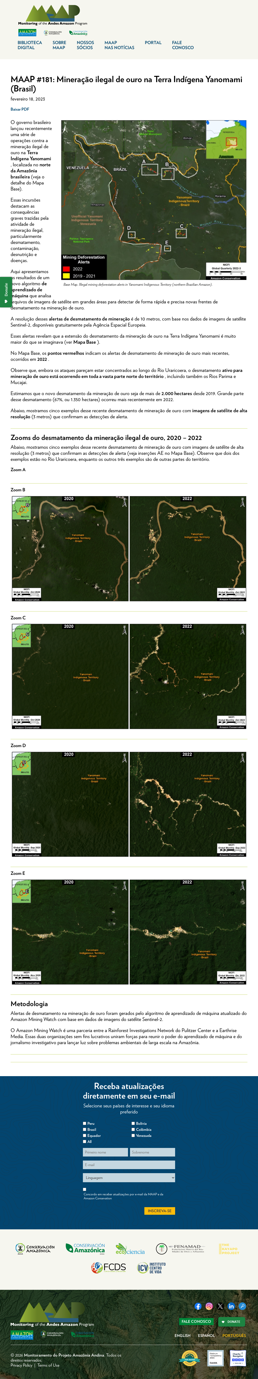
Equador (94, 1135)
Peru (90, 1123)
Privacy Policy (21, 1365)
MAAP (119, 45)
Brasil (91, 1129)
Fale (183, 45)
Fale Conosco (196, 1321)
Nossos (85, 45)
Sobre (59, 45)
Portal (153, 42)
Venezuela (143, 1135)
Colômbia (143, 1129)
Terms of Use (48, 1365)
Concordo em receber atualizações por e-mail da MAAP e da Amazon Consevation (123, 1196)
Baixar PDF (20, 109)
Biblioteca (30, 45)
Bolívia (141, 1123)
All (89, 1141)
